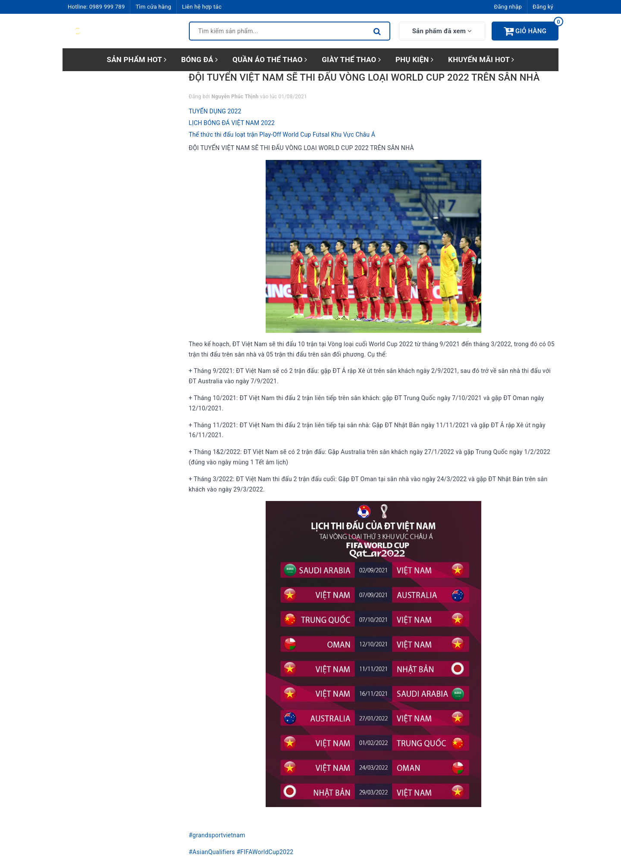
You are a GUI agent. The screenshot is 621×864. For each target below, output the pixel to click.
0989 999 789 (107, 6)
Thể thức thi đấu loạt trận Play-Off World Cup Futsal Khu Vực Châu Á (282, 134)
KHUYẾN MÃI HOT (481, 59)
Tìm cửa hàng (153, 6)
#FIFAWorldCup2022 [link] (264, 851)
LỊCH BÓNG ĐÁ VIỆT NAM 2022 (232, 122)
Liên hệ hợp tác (202, 6)
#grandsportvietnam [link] (217, 835)
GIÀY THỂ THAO (351, 59)
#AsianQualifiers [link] (212, 851)
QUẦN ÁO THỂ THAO (269, 59)
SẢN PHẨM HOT (136, 59)
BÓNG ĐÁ (199, 59)
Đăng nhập (508, 6)
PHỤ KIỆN (414, 59)
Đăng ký (543, 6)
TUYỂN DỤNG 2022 (215, 111)
